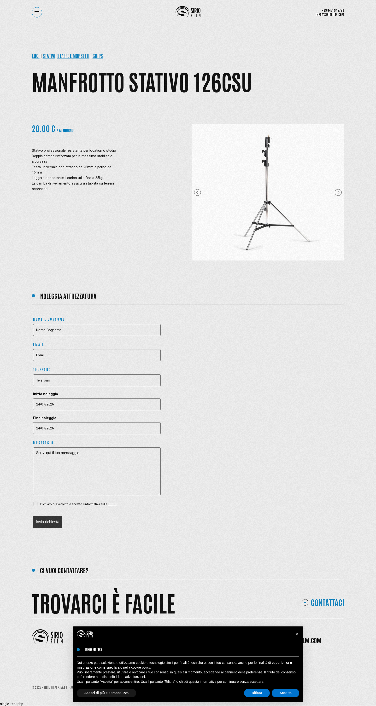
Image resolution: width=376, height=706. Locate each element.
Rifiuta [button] (257, 693)
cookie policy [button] (140, 667)
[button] (297, 634)
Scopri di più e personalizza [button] (106, 693)
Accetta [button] (285, 693)
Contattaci (327, 602)
